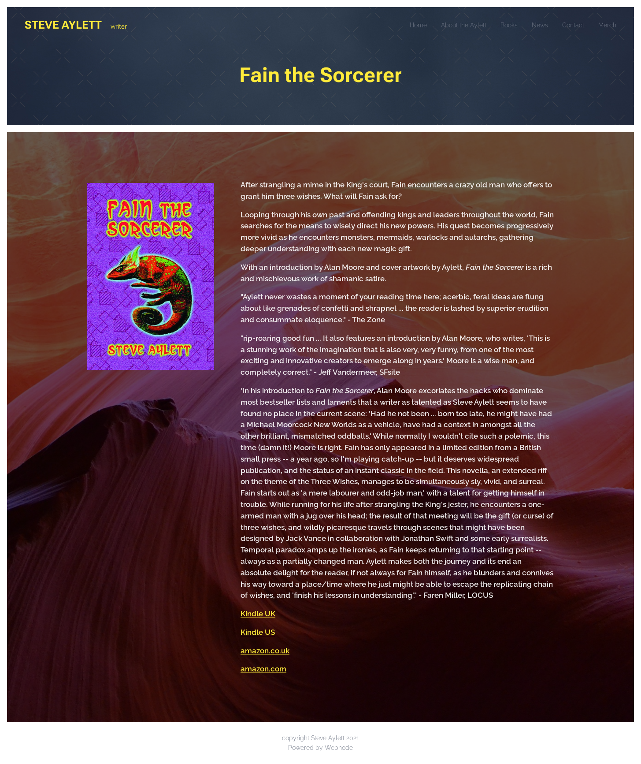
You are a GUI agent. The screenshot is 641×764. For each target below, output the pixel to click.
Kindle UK (258, 613)
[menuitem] (404, 25)
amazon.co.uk (265, 650)
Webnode (339, 747)
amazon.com (263, 668)
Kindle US (258, 632)
